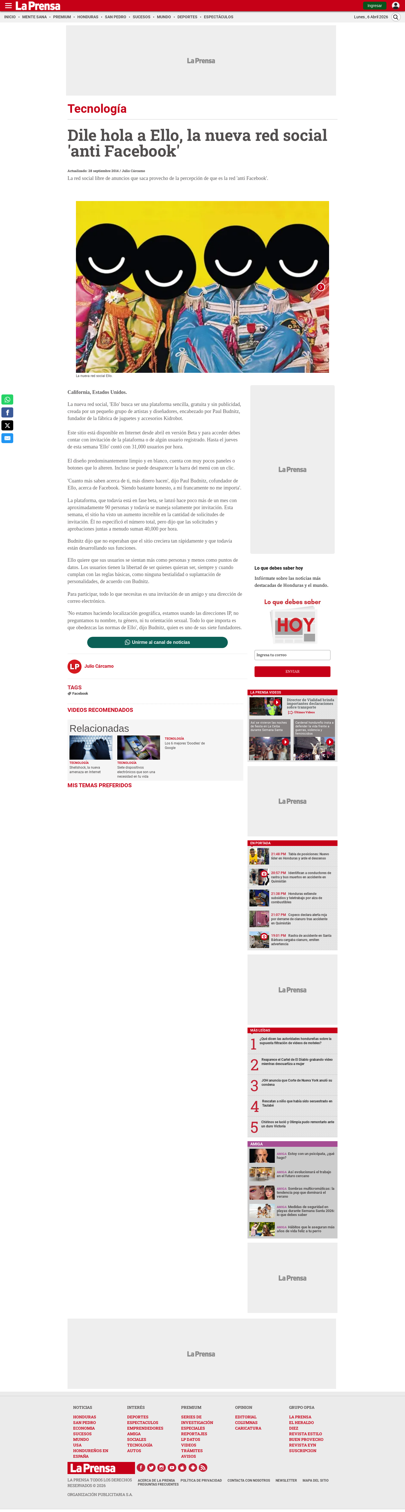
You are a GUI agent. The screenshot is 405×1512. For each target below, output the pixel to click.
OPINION (243, 1407)
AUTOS (134, 1451)
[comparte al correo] (7, 438)
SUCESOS (82, 1434)
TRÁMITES (192, 1451)
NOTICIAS (82, 1407)
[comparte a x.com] (7, 425)
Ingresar (375, 5)
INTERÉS (136, 1407)
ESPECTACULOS (142, 1422)
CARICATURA (248, 1428)
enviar (292, 671)
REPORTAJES (194, 1434)
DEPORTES (137, 1417)
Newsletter (286, 1481)
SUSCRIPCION (302, 1451)
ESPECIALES (193, 1428)
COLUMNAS (246, 1422)
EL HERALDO (301, 1422)
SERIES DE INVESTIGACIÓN (197, 1419)
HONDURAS (84, 1417)
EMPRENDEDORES (145, 1428)
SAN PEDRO (84, 1422)
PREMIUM (191, 1407)
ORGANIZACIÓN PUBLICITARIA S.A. (100, 1494)
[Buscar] (396, 17)
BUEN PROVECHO (306, 1439)
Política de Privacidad (201, 1481)
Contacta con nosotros (249, 1481)
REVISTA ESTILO (305, 1434)
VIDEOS (188, 1445)
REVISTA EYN (302, 1445)
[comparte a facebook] (7, 412)
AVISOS (188, 1456)
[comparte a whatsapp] (7, 399)
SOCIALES (136, 1439)
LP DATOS (190, 1439)
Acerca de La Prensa (156, 1481)
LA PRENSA (300, 1417)
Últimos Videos (304, 712)
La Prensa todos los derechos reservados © (100, 1482)
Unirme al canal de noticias (161, 642)
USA (77, 1445)
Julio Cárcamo (133, 170)
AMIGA (134, 1434)
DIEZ (293, 1428)
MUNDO (81, 1439)
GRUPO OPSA (301, 1407)
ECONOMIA (84, 1428)
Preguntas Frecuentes (158, 1485)
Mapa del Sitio (315, 1481)
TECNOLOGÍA (139, 1445)
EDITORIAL (245, 1417)
